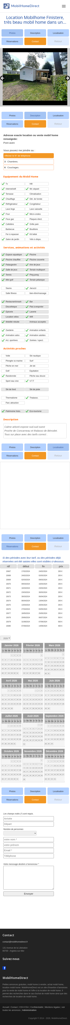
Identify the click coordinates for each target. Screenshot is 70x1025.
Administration (29, 1010)
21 (9, 668)
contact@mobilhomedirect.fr (15, 942)
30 (14, 673)
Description (35, 33)
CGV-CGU (24, 1007)
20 (5, 668)
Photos (12, 115)
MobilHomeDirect (21, 6)
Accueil (6, 1007)
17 (17, 664)
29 (12, 673)
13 (5, 664)
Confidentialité (36, 1007)
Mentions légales (52, 1007)
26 (2, 673)
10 (17, 660)
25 (20, 668)
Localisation (58, 33)
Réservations (12, 41)
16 (14, 664)
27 (5, 673)
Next (66, 77)
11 (20, 660)
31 (17, 673)
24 (17, 668)
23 (14, 668)
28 (9, 673)
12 (2, 664)
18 (20, 664)
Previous (1, 77)
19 (2, 668)
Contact (35, 41)
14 (9, 664)
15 (12, 664)
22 (12, 668)
